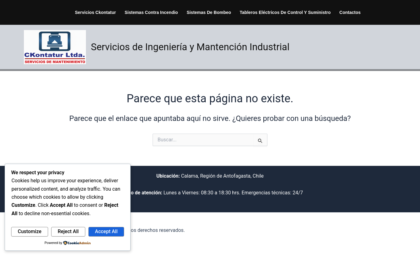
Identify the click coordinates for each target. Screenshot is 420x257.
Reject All (68, 231)
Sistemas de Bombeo (209, 12)
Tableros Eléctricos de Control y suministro (285, 12)
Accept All (106, 231)
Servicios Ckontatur (95, 12)
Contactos (349, 12)
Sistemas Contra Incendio (151, 12)
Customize (29, 231)
